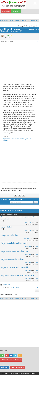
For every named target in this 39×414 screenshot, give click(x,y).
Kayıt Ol (16, 11)
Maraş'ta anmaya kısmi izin (9, 235)
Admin (2, 245)
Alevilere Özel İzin (6, 227)
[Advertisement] (19, 64)
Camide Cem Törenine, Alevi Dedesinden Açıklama (17, 275)
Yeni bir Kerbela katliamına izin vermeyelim (14, 243)
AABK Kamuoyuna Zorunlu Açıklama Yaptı (14, 251)
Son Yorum (28, 222)
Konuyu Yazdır (6, 284)
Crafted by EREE (23, 373)
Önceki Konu (7, 199)
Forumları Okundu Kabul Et (11, 360)
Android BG (33, 373)
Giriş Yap (6, 11)
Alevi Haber (33, 20)
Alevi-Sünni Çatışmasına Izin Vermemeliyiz (14, 267)
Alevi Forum (4, 20)
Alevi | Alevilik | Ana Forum (18, 20)
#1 (37, 41)
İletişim (4, 367)
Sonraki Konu (17, 199)
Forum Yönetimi (17, 367)
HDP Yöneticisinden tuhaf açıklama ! (12, 259)
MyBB (8, 373)
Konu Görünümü (34, 29)
